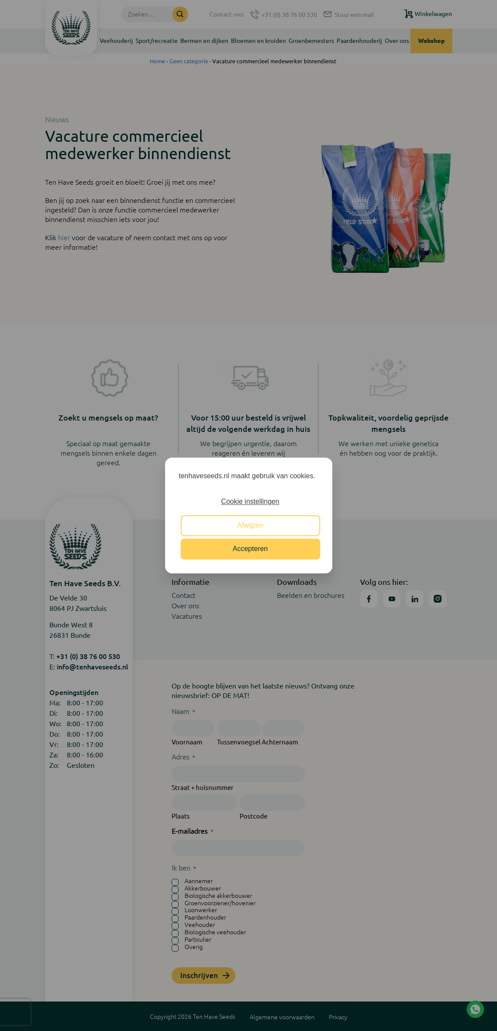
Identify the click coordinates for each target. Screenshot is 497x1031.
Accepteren (250, 549)
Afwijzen (250, 525)
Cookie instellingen (250, 502)
